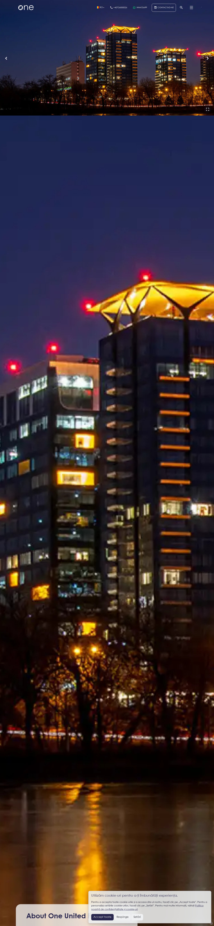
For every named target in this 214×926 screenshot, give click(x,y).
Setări (137, 917)
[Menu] (191, 8)
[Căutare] (181, 8)
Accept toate (102, 917)
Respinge (123, 917)
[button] (207, 109)
